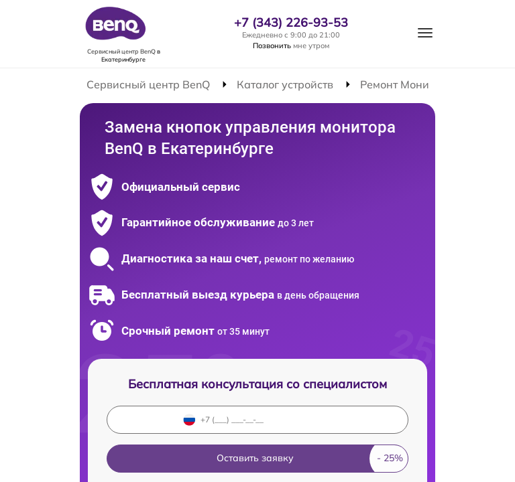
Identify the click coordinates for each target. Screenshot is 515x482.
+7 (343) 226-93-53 (291, 22)
